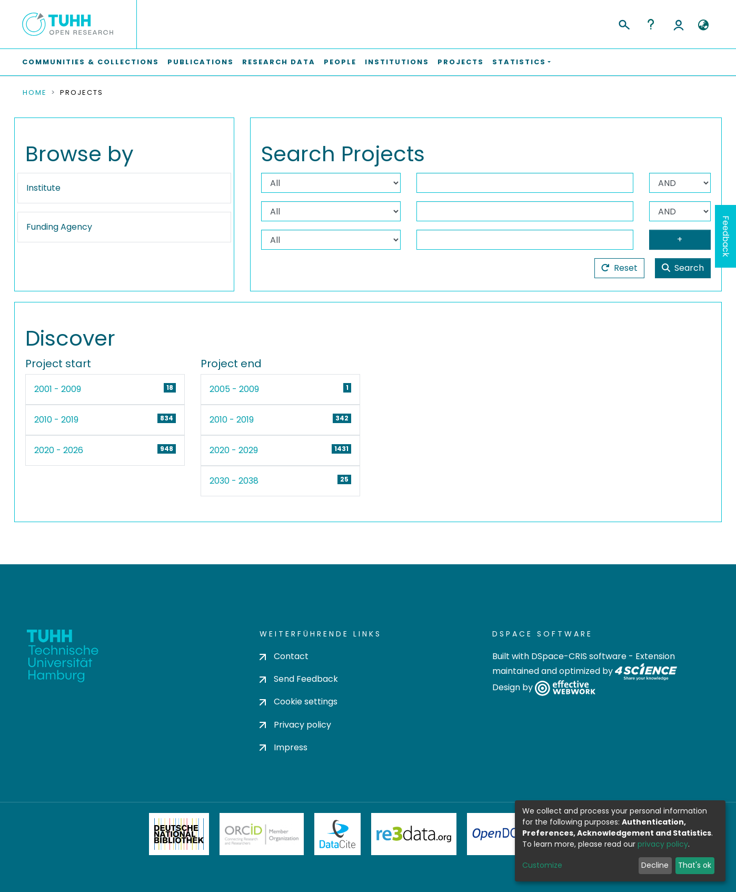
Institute (43, 188)
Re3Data (413, 834)
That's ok (694, 865)
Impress (283, 747)
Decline (655, 865)
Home (35, 92)
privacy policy (663, 844)
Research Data (278, 62)
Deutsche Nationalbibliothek (179, 834)
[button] (703, 25)
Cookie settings (298, 701)
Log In (678, 24)
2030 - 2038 (234, 481)
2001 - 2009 (57, 389)
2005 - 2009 (234, 389)
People (340, 62)
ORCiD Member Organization (262, 834)
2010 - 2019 (56, 420)
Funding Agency (59, 227)
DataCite (338, 834)
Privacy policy (295, 725)
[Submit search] (623, 23)
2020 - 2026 (58, 450)
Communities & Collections (90, 62)
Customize (542, 865)
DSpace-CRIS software (578, 656)
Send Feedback (299, 679)
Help (650, 24)
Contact (284, 656)
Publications (200, 62)
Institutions (397, 62)
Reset (619, 268)
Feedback (726, 236)
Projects (460, 62)
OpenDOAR (502, 834)
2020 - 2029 (234, 450)
